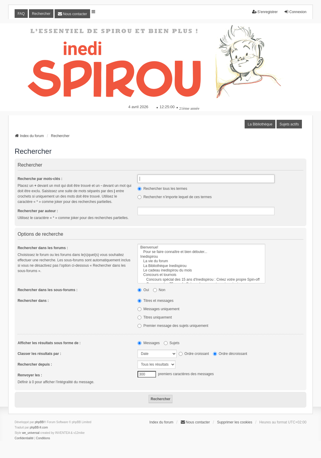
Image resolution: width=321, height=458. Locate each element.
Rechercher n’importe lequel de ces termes (175, 197)
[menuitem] (72, 13)
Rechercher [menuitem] (41, 14)
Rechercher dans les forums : (43, 248)
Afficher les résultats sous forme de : (49, 343)
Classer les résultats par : (39, 354)
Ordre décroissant (230, 354)
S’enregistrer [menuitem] (265, 12)
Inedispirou (201, 256)
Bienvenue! (201, 247)
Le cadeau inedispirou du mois (201, 270)
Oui (143, 290)
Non (159, 290)
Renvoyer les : (30, 375)
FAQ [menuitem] (21, 14)
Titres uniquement (155, 317)
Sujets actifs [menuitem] (289, 124)
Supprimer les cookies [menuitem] (234, 422)
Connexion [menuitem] (295, 12)
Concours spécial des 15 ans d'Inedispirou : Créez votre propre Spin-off (201, 279)
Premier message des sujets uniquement (173, 326)
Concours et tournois (201, 275)
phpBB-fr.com (39, 427)
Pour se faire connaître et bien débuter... (201, 252)
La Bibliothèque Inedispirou (201, 266)
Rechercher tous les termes (162, 189)
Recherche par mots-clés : (40, 179)
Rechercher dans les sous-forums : (48, 290)
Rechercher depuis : (35, 364)
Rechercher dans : (33, 301)
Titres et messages (155, 301)
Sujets (172, 343)
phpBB (39, 422)
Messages (149, 343)
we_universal (30, 432)
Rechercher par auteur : (38, 211)
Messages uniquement (158, 309)
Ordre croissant (194, 354)
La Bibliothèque (260, 124)
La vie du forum (201, 261)
